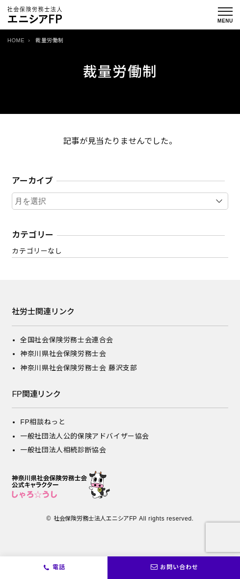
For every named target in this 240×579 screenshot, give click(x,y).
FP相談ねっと (42, 422)
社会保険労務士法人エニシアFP (95, 518)
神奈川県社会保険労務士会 (63, 354)
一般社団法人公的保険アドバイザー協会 (84, 436)
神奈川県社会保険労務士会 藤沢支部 (78, 368)
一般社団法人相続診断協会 (63, 450)
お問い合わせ (173, 567)
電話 (59, 567)
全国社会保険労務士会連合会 (66, 340)
